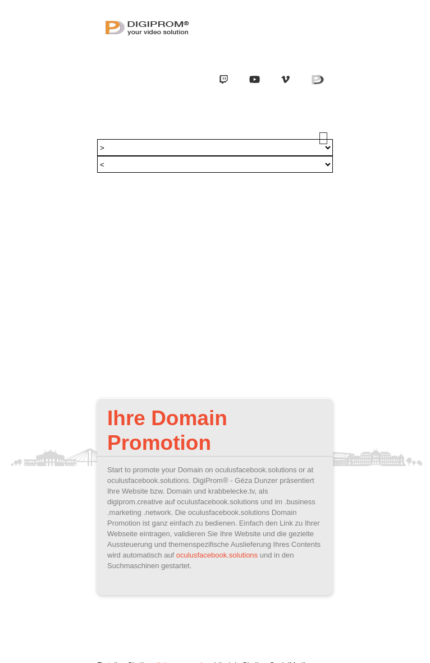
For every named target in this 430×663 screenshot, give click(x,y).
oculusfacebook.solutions (217, 555)
